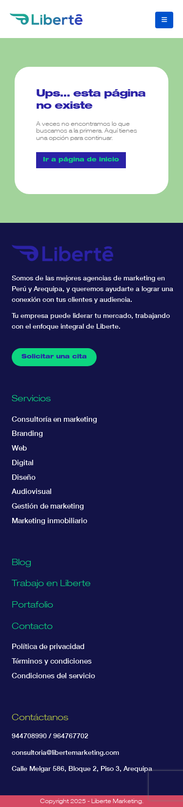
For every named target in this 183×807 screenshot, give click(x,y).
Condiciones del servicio (53, 675)
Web (19, 448)
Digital (23, 462)
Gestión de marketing (48, 506)
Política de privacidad (48, 646)
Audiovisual (32, 491)
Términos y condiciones (52, 661)
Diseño (24, 477)
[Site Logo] (46, 19)
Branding (27, 433)
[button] (164, 20)
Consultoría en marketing (54, 419)
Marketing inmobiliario (49, 520)
